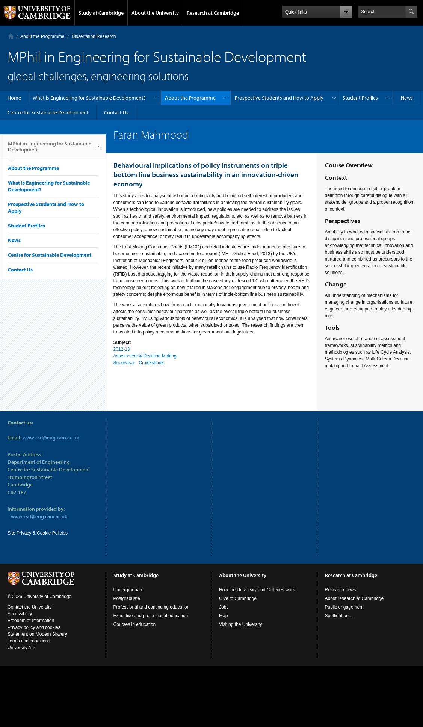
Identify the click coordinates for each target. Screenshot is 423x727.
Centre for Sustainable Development (48, 112)
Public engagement (344, 607)
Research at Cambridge (213, 12)
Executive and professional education (150, 615)
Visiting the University (240, 624)
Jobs (223, 607)
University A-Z (22, 647)
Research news (340, 589)
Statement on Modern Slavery (37, 634)
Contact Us (116, 112)
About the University (155, 12)
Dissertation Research (93, 36)
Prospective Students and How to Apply (279, 97)
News (407, 97)
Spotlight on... (338, 615)
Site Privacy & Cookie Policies (38, 533)
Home (11, 36)
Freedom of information (31, 620)
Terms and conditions (29, 641)
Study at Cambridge (101, 12)
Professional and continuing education (151, 607)
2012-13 (121, 349)
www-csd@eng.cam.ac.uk (51, 437)
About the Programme (42, 36)
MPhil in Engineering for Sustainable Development (49, 149)
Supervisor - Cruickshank (138, 362)
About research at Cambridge (354, 598)
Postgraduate (126, 598)
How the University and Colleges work (257, 589)
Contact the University (29, 607)
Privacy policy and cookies (34, 627)
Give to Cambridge (238, 598)
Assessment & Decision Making (145, 356)
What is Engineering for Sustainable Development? (89, 97)
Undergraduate (128, 589)
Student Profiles (360, 97)
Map (223, 615)
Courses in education (134, 624)
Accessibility (20, 613)
